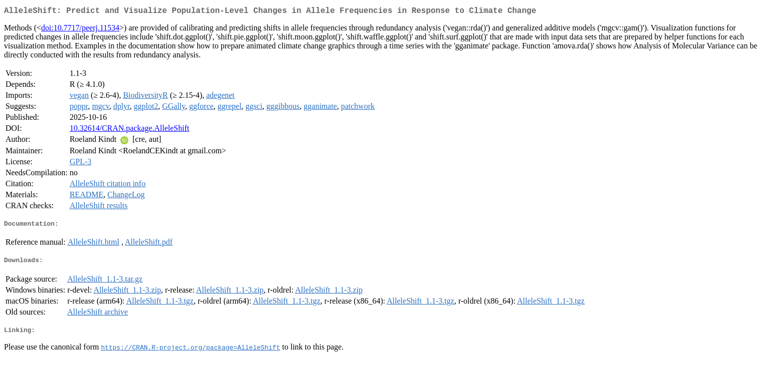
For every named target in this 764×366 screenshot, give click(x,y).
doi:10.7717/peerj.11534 (80, 29)
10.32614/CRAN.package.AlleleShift (129, 130)
